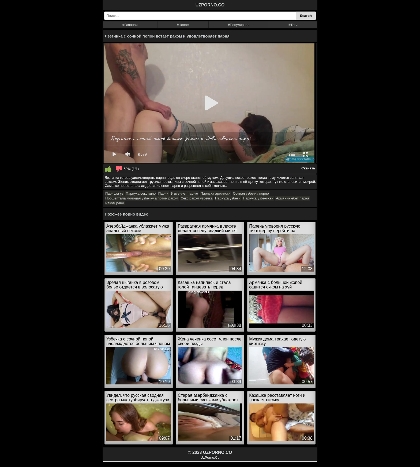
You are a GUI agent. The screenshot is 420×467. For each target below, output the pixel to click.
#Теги (293, 25)
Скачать (308, 168)
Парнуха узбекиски (258, 198)
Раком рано (114, 203)
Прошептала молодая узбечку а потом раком (141, 198)
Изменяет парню (184, 193)
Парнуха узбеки (227, 198)
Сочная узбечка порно (251, 193)
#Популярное (239, 25)
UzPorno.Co (210, 457)
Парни (163, 193)
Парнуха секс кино (141, 193)
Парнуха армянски (215, 193)
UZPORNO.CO (210, 5)
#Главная (130, 25)
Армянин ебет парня (292, 198)
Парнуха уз (114, 193)
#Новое (183, 25)
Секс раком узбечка (196, 198)
